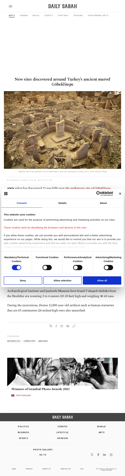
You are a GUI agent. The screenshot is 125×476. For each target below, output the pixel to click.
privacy (29, 469)
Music (36, 15)
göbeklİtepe (29, 341)
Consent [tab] (22, 203)
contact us (66, 469)
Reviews (78, 15)
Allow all (102, 280)
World (101, 426)
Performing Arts (98, 15)
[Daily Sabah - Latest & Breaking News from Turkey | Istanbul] (62, 6)
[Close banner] (120, 194)
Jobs (14, 469)
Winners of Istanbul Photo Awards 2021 (40, 389)
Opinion (62, 438)
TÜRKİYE (62, 426)
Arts (12, 15)
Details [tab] (62, 203)
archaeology (14, 341)
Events (49, 15)
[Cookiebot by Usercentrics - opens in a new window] (98, 193)
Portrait (63, 15)
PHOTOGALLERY (23, 395)
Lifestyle (62, 432)
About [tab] (103, 203)
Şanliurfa (43, 341)
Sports (23, 438)
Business (23, 432)
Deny (23, 280)
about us (46, 469)
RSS (82, 469)
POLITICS (23, 426)
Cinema (24, 15)
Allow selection (62, 280)
